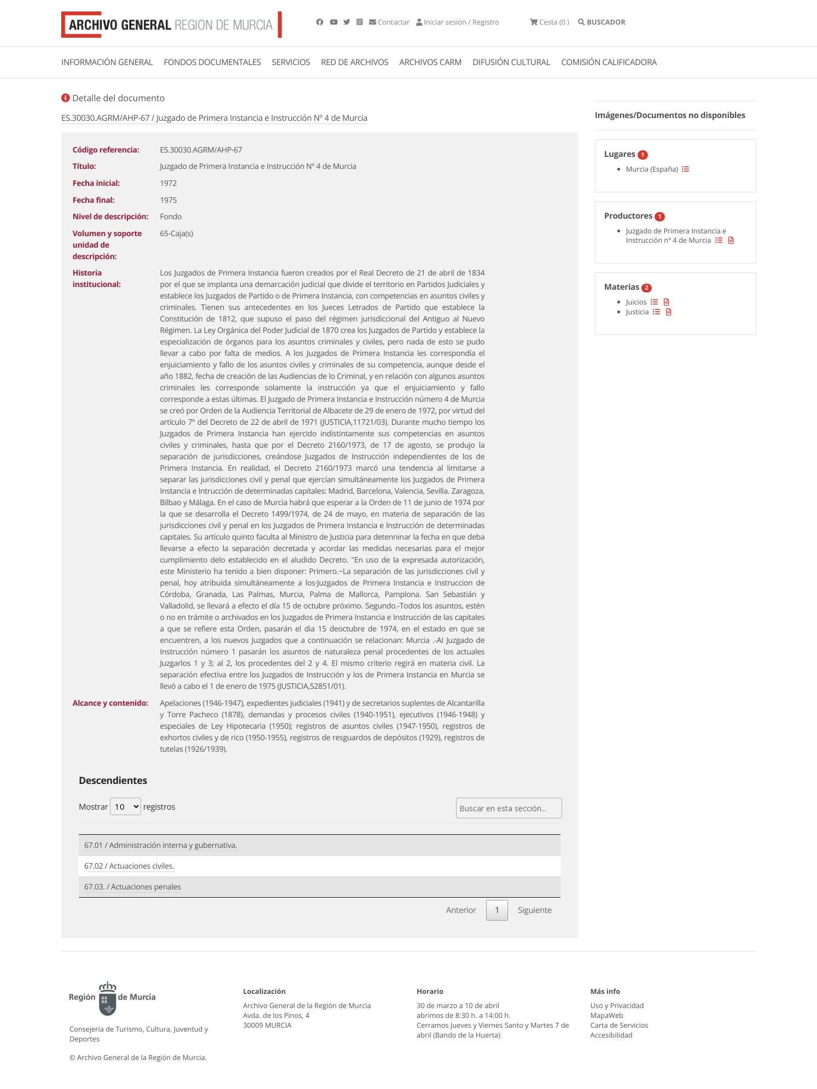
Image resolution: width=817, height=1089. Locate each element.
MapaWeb (607, 1015)
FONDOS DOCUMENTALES (212, 62)
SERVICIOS (291, 62)
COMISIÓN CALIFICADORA (609, 62)
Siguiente (535, 910)
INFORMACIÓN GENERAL (107, 62)
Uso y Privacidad (617, 1005)
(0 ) (549, 22)
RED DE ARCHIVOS (354, 62)
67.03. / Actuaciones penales (132, 887)
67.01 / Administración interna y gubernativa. (160, 845)
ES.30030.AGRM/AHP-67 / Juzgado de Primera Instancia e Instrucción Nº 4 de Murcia (214, 118)
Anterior (461, 910)
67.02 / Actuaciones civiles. (129, 866)
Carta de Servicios (620, 1025)
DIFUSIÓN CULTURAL (511, 62)
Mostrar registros (127, 806)
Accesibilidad (612, 1035)
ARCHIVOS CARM (430, 62)
